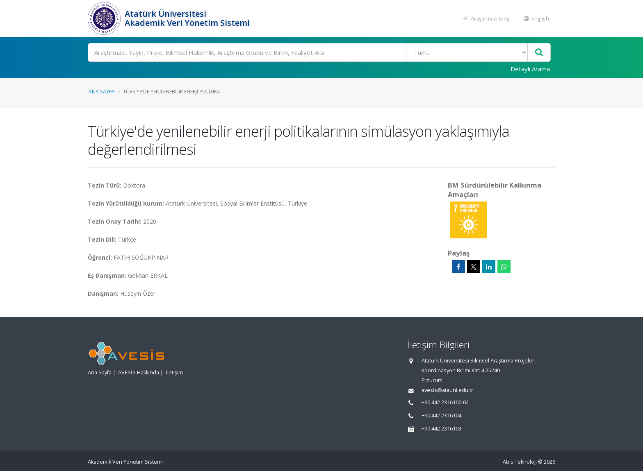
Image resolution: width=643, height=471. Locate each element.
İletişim (174, 372)
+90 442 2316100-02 (445, 402)
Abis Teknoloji (520, 461)
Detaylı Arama (530, 69)
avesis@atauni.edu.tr (447, 390)
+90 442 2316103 (441, 428)
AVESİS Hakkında (138, 372)
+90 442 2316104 (441, 415)
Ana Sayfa (102, 91)
